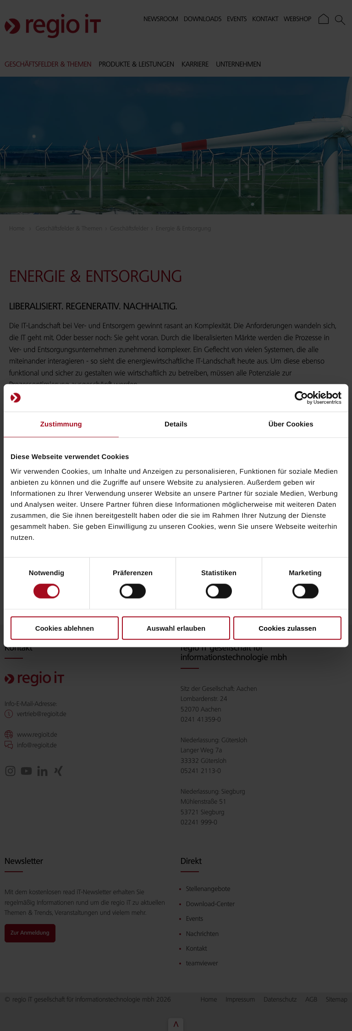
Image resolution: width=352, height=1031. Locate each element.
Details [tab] (176, 424)
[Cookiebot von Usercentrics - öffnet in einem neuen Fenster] (301, 398)
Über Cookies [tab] (291, 424)
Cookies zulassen (287, 628)
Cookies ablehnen (64, 628)
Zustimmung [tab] (61, 424)
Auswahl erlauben (176, 628)
